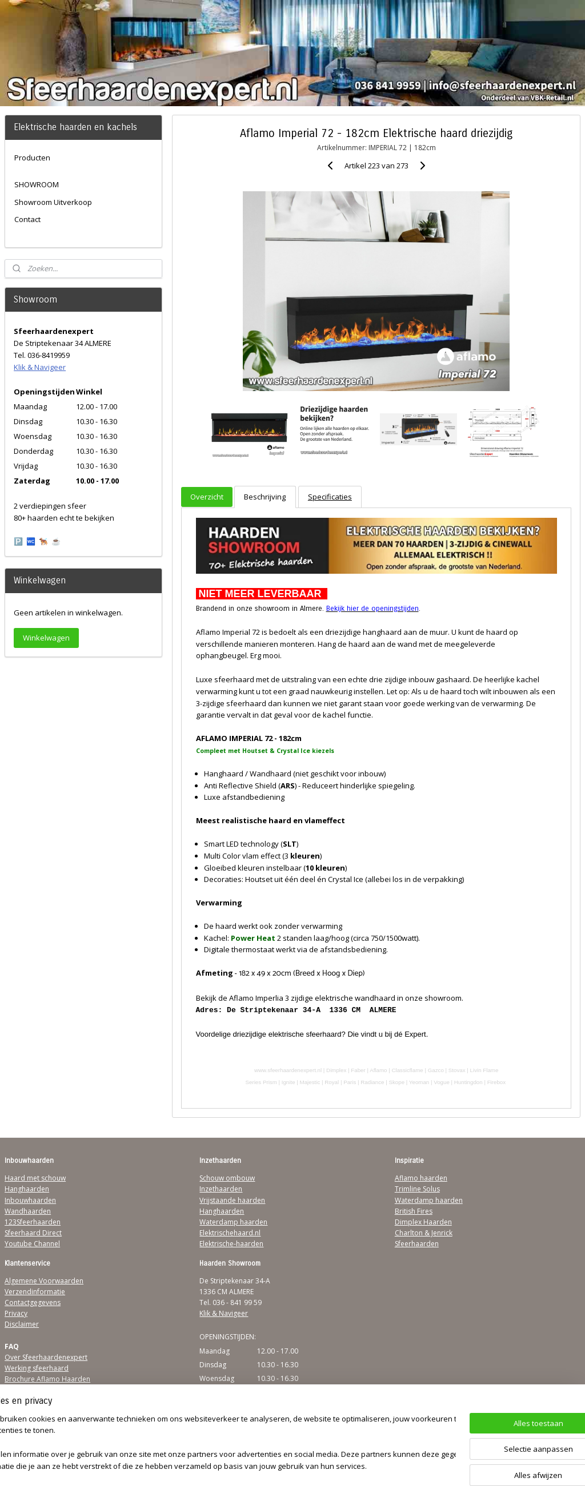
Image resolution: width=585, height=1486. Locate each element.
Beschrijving (265, 497)
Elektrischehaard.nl (230, 1233)
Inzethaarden (220, 1189)
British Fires (413, 1211)
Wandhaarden (28, 1211)
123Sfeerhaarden (33, 1222)
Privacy (16, 1313)
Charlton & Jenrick (423, 1233)
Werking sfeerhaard (37, 1368)
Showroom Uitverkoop (53, 202)
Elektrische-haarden (231, 1244)
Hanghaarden (27, 1189)
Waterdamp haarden (233, 1222)
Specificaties (329, 497)
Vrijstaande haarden (232, 1200)
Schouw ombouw (227, 1178)
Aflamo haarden (421, 1178)
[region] (217, 1443)
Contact (27, 219)
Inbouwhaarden (30, 1200)
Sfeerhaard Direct (33, 1233)
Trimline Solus (417, 1189)
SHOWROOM (36, 184)
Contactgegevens (33, 1302)
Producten (32, 157)
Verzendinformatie (35, 1291)
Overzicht (206, 497)
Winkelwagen (46, 638)
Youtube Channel (32, 1244)
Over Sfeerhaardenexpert (46, 1357)
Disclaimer (22, 1324)
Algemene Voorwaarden (44, 1281)
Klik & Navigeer (40, 367)
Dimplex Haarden (423, 1222)
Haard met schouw (35, 1178)
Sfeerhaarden (417, 1244)
